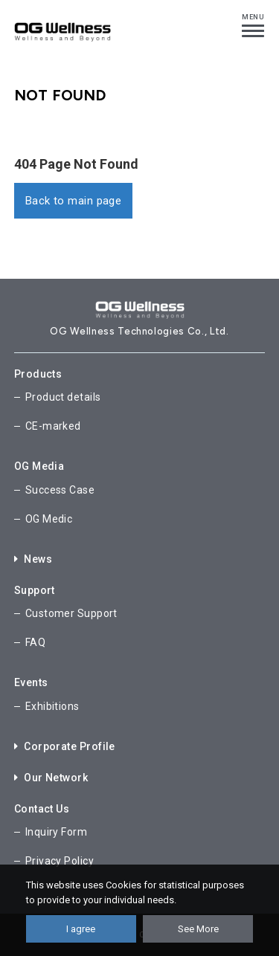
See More (198, 928)
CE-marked (53, 426)
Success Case (59, 490)
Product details (63, 397)
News (33, 559)
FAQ (35, 642)
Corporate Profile (64, 746)
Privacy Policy (59, 861)
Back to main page (73, 200)
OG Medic (49, 519)
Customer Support (71, 613)
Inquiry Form (56, 832)
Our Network (51, 778)
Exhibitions (52, 706)
